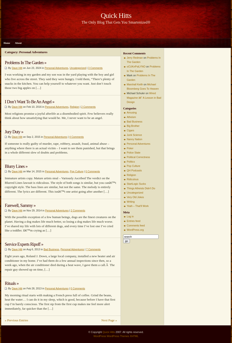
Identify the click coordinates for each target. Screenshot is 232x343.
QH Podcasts (134, 170)
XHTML (134, 336)
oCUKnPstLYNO (136, 66)
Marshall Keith (135, 84)
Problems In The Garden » (25, 62)
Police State (133, 152)
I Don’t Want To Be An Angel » (29, 101)
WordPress (100, 336)
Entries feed (133, 221)
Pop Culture (76, 171)
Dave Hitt (17, 68)
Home (7, 43)
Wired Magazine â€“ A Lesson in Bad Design (144, 97)
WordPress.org (135, 229)
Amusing (132, 112)
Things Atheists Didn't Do (141, 188)
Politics (131, 161)
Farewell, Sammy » (20, 205)
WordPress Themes (118, 336)
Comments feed (136, 225)
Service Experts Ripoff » (24, 244)
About (18, 43)
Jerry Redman (135, 57)
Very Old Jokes (135, 197)
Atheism (131, 117)
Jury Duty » (14, 131)
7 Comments (93, 249)
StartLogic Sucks (136, 183)
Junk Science (134, 134)
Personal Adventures (56, 68)
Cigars (130, 130)
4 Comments (76, 136)
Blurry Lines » (16, 166)
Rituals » (12, 283)
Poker (130, 148)
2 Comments (88, 106)
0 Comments (92, 171)
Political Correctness (138, 157)
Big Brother (133, 125)
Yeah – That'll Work (138, 206)
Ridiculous (132, 179)
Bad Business (51, 249)
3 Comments (95, 68)
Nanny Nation (134, 139)
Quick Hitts (109, 332)
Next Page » (109, 320)
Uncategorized (78, 68)
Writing (131, 201)
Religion (74, 106)
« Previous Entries (16, 320)
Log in (130, 216)
